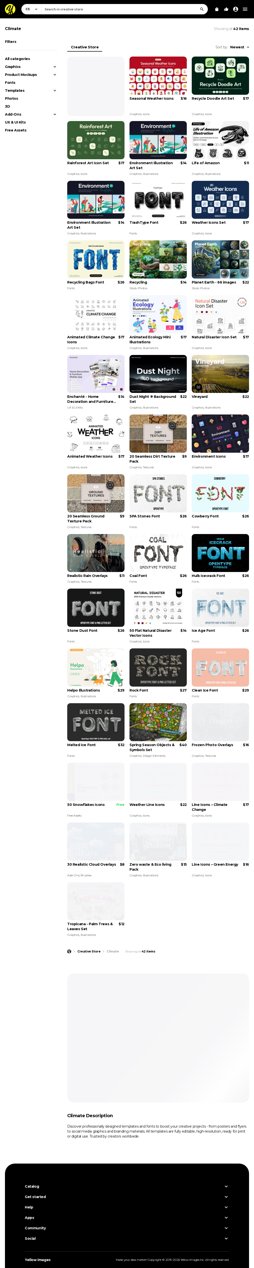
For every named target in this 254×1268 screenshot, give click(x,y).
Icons (146, 114)
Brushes (86, 875)
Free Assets (16, 130)
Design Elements (154, 756)
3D (7, 106)
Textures (148, 467)
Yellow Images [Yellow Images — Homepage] (38, 1260)
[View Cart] (217, 9)
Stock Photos (138, 288)
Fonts (10, 82)
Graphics (13, 66)
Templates (14, 90)
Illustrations (150, 174)
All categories (17, 59)
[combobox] (125, 9)
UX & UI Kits (15, 122)
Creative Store (84, 47)
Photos (11, 98)
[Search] (202, 9)
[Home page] (69, 951)
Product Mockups (21, 74)
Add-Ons (13, 114)
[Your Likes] (226, 9)
